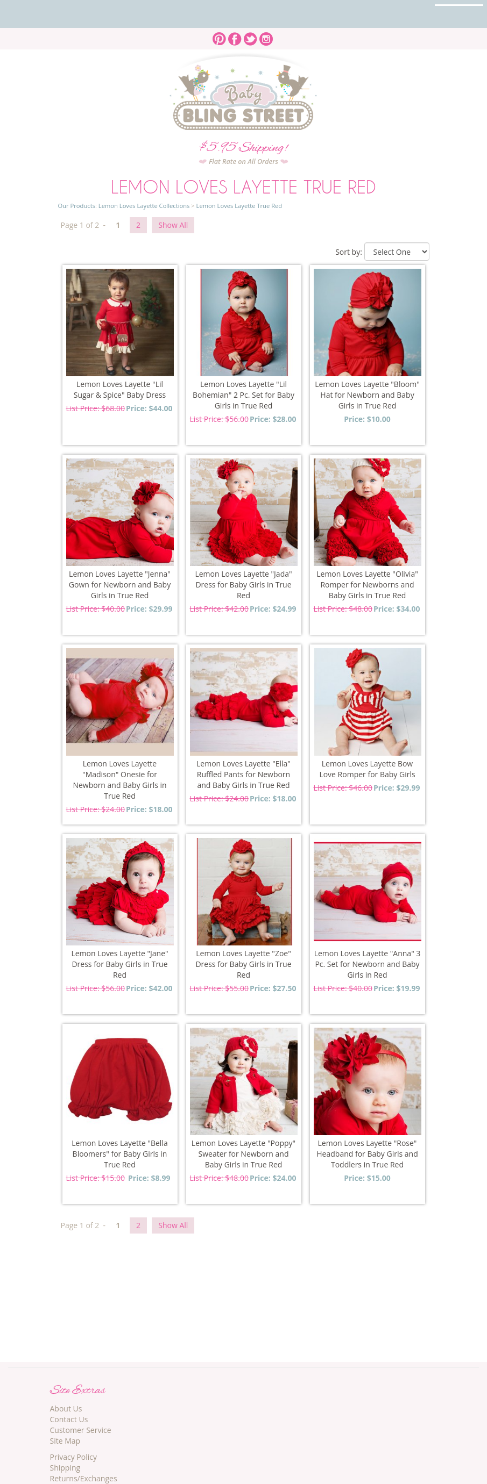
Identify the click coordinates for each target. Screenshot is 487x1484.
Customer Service (80, 1430)
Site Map (65, 1441)
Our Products (76, 206)
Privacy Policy (73, 1457)
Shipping (65, 1468)
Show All (173, 225)
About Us (66, 1408)
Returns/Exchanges (83, 1478)
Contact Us (69, 1419)
